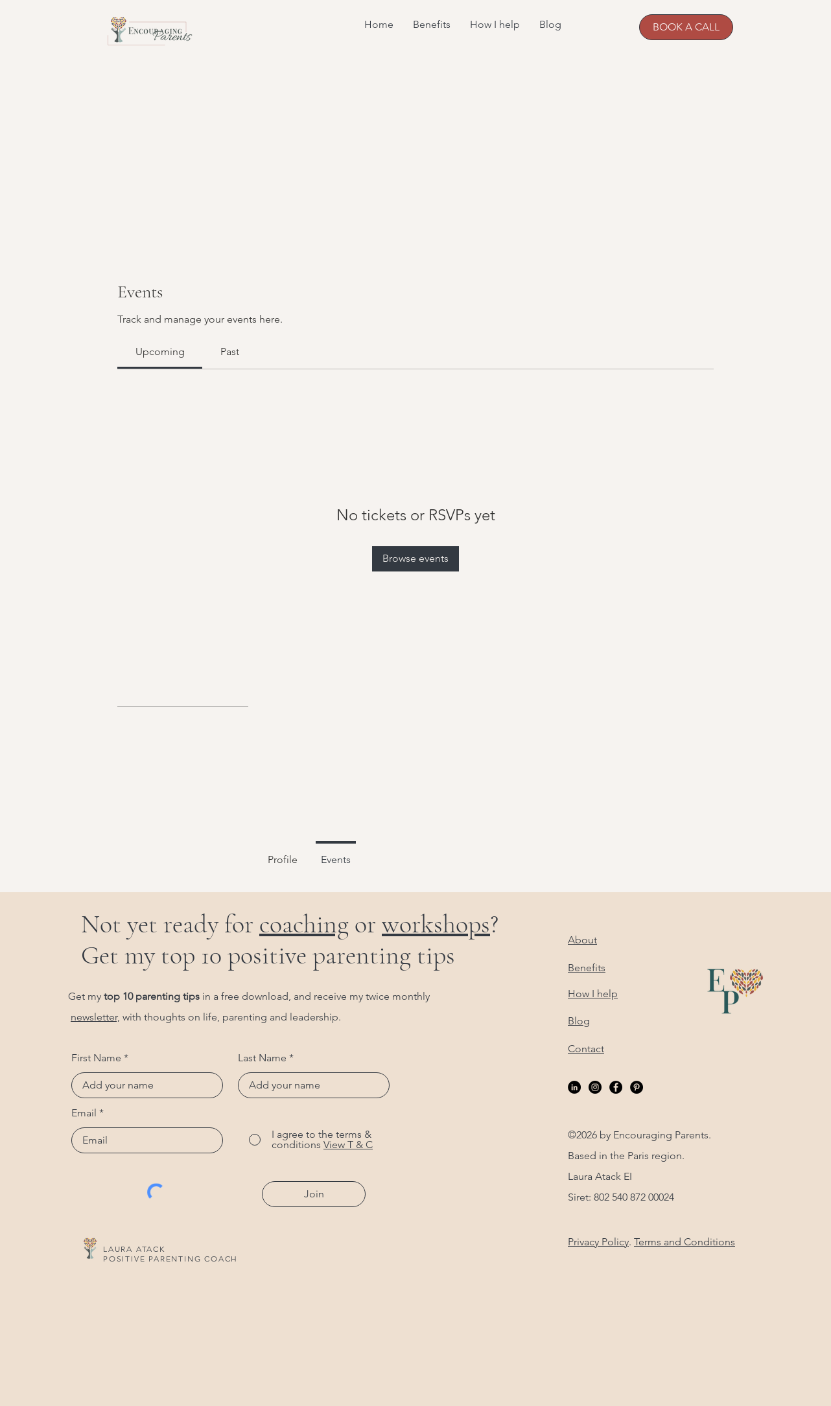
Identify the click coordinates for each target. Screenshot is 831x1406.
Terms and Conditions (684, 1242)
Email (84, 1113)
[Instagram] (595, 1087)
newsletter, (95, 1017)
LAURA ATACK (134, 1249)
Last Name (262, 1058)
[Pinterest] (636, 1087)
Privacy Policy (598, 1242)
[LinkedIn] (574, 1087)
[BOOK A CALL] (686, 27)
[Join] (314, 1194)
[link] (160, 351)
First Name (96, 1058)
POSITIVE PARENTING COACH (170, 1258)
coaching (304, 923)
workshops (436, 923)
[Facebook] (615, 1087)
